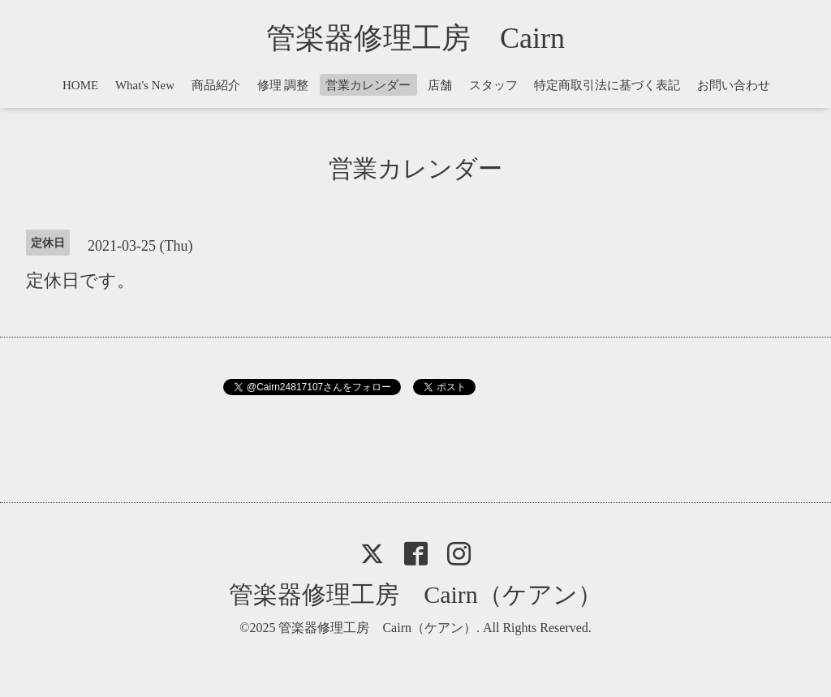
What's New (144, 85)
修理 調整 (283, 85)
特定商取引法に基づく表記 (607, 85)
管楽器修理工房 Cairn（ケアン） (415, 594)
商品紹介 (216, 85)
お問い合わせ (733, 85)
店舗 (440, 85)
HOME (80, 85)
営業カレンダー (368, 85)
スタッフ (493, 85)
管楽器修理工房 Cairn (430, 38)
